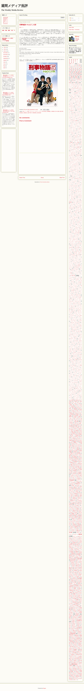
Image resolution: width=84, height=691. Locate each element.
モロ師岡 (76, 359)
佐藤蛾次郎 (80, 433)
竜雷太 (71, 612)
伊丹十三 (78, 424)
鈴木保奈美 (39, 112)
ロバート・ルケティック (77, 394)
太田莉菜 (77, 481)
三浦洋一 (73, 402)
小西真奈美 (79, 497)
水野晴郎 (75, 570)
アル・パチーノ (74, 96)
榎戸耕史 (72, 563)
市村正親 (77, 521)
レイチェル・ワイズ (77, 380)
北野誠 (77, 447)
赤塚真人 (79, 647)
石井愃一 (77, 605)
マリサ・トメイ (72, 351)
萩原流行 (80, 632)
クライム (78, 155)
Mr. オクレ (73, 81)
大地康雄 (74, 470)
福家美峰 (79, 610)
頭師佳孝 (74, 668)
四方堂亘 (77, 459)
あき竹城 (72, 88)
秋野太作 (70, 611)
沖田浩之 (71, 575)
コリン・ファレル (78, 176)
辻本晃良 (79, 648)
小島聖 (73, 492)
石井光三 (72, 605)
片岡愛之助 (71, 590)
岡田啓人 (80, 511)
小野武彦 (79, 498)
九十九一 (70, 417)
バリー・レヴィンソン (76, 287)
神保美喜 (74, 610)
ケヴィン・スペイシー (77, 170)
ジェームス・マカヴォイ (77, 188)
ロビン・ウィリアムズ (74, 395)
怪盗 (81, 526)
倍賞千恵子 (78, 435)
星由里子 (75, 534)
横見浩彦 (73, 564)
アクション (32, 111)
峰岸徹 (75, 515)
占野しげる (73, 449)
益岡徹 (77, 599)
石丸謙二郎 (75, 604)
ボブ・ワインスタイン (76, 328)
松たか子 (75, 547)
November (5, 54)
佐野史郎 (76, 434)
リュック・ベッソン (77, 372)
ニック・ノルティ (75, 280)
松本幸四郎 (71, 550)
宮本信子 (73, 489)
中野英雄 (72, 414)
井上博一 (71, 421)
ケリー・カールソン (77, 172)
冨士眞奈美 (76, 440)
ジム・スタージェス (77, 202)
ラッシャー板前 (79, 365)
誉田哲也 (75, 644)
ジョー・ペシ (71, 210)
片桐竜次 (71, 592)
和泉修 (79, 456)
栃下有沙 (76, 555)
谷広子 (71, 645)
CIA (69, 80)
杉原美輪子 (79, 543)
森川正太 (72, 561)
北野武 (74, 447)
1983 (71, 68)
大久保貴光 (79, 468)
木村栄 (77, 541)
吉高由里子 (76, 454)
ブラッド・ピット (76, 303)
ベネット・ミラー (73, 316)
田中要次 (79, 595)
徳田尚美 (80, 525)
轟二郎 (75, 648)
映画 (58, 111)
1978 (70, 67)
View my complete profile (77, 39)
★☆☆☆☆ (79, 63)
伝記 (76, 429)
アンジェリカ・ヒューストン (77, 99)
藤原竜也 (76, 634)
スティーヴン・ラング (74, 238)
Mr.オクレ (79, 81)
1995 (74, 72)
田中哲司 (70, 595)
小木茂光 (70, 493)
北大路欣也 (79, 444)
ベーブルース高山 (79, 315)
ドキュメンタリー (75, 269)
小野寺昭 (74, 498)
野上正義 (71, 653)
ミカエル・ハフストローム (76, 353)
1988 (77, 69)
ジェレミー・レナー (75, 199)
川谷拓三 (73, 519)
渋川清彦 (74, 582)
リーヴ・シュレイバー (76, 367)
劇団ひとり (76, 442)
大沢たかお (79, 474)
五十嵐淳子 (75, 420)
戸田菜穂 (80, 527)
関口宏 (70, 662)
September (5, 58)
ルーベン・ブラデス (72, 375)
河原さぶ (72, 576)
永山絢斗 (73, 571)
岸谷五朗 (72, 514)
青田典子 (74, 666)
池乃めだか (71, 574)
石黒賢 (70, 610)
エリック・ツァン (75, 134)
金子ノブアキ (77, 655)
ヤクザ (80, 359)
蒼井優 (79, 633)
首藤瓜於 (70, 669)
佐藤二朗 (73, 431)
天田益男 (71, 480)
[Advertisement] (42, 163)
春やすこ (74, 536)
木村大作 (76, 540)
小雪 (70, 499)
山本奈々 (75, 504)
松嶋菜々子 (79, 549)
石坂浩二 (80, 606)
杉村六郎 (61, 111)
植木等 (77, 562)
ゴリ (73, 176)
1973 (73, 66)
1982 (81, 67)
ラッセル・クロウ (73, 366)
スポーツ (72, 245)
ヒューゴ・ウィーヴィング (74, 295)
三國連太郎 (77, 400)
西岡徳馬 (73, 638)
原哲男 (78, 449)
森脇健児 (72, 562)
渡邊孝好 (72, 585)
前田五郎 (80, 441)
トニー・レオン (78, 270)
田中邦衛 (70, 596)
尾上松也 (74, 499)
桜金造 (74, 558)
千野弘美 (73, 448)
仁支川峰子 (80, 422)
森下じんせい (79, 560)
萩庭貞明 (72, 633)
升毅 (78, 448)
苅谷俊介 (73, 627)
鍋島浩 (79, 659)
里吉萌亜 (74, 652)
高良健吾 (77, 675)
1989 (81, 69)
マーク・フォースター (73, 332)
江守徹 (75, 572)
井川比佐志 (44, 111)
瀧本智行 (79, 589)
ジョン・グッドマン (77, 225)
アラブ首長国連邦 (74, 92)
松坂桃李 (76, 548)
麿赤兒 (74, 677)
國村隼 (73, 460)
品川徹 (70, 457)
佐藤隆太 (71, 434)
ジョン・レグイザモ (75, 232)
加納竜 (73, 443)
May (4, 65)
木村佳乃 (71, 540)
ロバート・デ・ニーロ (73, 390)
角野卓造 (70, 644)
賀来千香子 (30, 112)
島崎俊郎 (80, 515)
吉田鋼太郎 (71, 454)
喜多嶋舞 (80, 457)
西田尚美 (77, 641)
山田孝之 (71, 507)
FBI (72, 80)
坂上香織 (78, 460)
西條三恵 (80, 640)
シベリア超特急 (5, 40)
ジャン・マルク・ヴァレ (75, 205)
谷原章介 (80, 644)
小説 (12, 30)
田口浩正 (73, 597)
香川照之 (75, 669)
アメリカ (79, 91)
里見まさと (80, 652)
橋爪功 (77, 565)
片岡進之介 (73, 591)
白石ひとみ (72, 599)
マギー (77, 344)
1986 (70, 69)
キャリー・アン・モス (77, 149)
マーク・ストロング (76, 331)
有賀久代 (70, 537)
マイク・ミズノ (73, 338)
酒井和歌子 (73, 651)
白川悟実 (80, 598)
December (5, 52)
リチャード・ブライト (77, 369)
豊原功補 (80, 645)
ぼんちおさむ (74, 329)
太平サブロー (79, 480)
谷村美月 (75, 645)
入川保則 (72, 437)
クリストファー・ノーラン (73, 162)
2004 (70, 75)
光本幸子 (76, 436)
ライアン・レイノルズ (78, 364)
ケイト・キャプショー (74, 168)
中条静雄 (73, 411)
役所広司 (74, 525)
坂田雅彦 (75, 461)
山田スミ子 (80, 506)
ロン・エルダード (76, 397)
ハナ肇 (80, 285)
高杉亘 (74, 672)
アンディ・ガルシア (78, 103)
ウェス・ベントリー (72, 118)
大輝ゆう (73, 477)
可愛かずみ (72, 453)
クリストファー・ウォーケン (75, 161)
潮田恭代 (70, 589)
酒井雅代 (78, 651)
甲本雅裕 (75, 598)
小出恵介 (77, 491)
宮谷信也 (78, 489)
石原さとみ (75, 606)
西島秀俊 (78, 638)
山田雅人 (77, 508)
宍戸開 (74, 486)
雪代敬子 (77, 665)
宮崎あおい (75, 487)
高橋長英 (80, 673)
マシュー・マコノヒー (74, 346)
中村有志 (75, 409)
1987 (28, 111)
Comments (73, 20)
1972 (70, 66)
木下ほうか (76, 537)
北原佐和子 (73, 444)
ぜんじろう (78, 245)
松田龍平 (72, 551)
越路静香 (70, 648)
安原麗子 (78, 485)
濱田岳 (75, 589)
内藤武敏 (71, 440)
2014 (5, 47)
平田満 (78, 524)
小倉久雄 (71, 491)
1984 (75, 68)
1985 (79, 68)
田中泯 (75, 595)
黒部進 (71, 679)
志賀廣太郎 (76, 526)
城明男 (71, 462)
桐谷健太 (77, 557)
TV (14, 30)
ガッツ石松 (76, 142)
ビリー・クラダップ (72, 296)
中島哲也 (79, 408)
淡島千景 (73, 581)
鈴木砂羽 (75, 659)
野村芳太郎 (79, 654)
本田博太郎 (74, 542)
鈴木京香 (71, 658)
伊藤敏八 (78, 427)
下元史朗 (80, 404)
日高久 (78, 532)
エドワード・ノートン (76, 127)
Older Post (62, 177)
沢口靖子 (76, 575)
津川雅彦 (80, 578)
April (4, 67)
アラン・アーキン (79, 94)
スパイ (80, 242)
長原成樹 (70, 660)
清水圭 (77, 581)
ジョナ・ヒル (74, 220)
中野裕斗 (77, 414)
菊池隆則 (70, 632)
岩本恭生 (80, 513)
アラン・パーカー (73, 95)
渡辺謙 (75, 584)
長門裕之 (79, 661)
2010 (81, 76)
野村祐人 (73, 654)
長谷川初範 (74, 661)
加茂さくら (77, 443)
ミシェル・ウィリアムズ (73, 354)
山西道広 (73, 510)
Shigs (25, 109)
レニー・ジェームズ (78, 383)
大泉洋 (80, 475)
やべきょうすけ (73, 360)
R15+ (70, 82)
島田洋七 (77, 517)
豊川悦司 (72, 646)
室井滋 (77, 486)
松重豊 (76, 551)
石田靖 (79, 609)
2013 (5, 49)
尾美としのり (79, 499)
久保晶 (79, 416)
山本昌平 (72, 505)
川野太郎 (78, 519)
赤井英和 (74, 647)
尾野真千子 (72, 500)
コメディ (36, 111)
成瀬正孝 (72, 527)
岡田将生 (71, 512)
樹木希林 (78, 564)
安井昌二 (73, 485)
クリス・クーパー (72, 156)
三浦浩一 (77, 402)
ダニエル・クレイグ (75, 254)
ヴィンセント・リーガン (76, 117)
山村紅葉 (74, 506)
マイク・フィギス (78, 337)
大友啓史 (76, 469)
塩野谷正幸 (73, 466)
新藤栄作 (78, 531)
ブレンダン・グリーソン (77, 313)
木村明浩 (72, 541)
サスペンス (78, 178)
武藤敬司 (76, 568)
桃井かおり (71, 557)
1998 (73, 73)
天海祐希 (78, 479)
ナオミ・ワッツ (77, 277)
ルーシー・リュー (77, 374)
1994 (70, 72)
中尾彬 (74, 408)
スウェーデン (76, 233)
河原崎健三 (78, 576)
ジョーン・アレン (74, 212)
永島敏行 (77, 571)
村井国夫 (21, 112)
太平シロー (72, 481)
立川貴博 (80, 611)
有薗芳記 (79, 536)
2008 (72, 76)
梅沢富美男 (73, 560)
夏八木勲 (77, 467)
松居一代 (73, 549)
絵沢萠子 (73, 621)
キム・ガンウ (71, 147)
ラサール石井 (72, 365)
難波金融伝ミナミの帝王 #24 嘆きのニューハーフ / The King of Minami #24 (8, 76)
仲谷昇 (73, 424)
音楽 (6, 30)
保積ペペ (73, 435)
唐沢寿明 (75, 457)
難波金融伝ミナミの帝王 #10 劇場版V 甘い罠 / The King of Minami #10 (8, 93)
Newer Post (22, 177)
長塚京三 (75, 660)
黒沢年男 (75, 678)
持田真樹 (77, 528)
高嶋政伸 (77, 671)
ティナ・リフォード (75, 259)
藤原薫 (81, 634)
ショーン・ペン (78, 213)
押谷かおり (72, 528)
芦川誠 (77, 626)
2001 (71, 74)
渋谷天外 (80, 582)
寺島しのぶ (71, 490)
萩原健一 (75, 632)
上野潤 (76, 404)
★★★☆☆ (74, 62)
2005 (74, 75)
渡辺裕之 (70, 584)
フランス (74, 309)
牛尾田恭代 (76, 592)
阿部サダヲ (76, 662)
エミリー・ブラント (72, 129)
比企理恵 (73, 569)
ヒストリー (78, 294)
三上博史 (72, 400)
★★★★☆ (74, 61)
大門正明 (78, 477)
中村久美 (70, 409)
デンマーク (76, 268)
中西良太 (71, 413)
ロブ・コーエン (77, 396)
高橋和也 (74, 673)
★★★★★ (5, 17)
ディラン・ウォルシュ (76, 261)
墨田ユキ (75, 679)
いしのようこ (72, 110)
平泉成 (73, 524)
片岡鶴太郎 (79, 591)
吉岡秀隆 (78, 453)
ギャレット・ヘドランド (74, 150)
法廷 (77, 577)
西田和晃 (72, 641)
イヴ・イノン (72, 109)
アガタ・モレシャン (77, 87)
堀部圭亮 (80, 463)
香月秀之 (80, 669)
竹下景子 (76, 612)
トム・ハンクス (79, 274)
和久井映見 (74, 456)
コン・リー (77, 177)
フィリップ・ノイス (77, 300)
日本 (56, 111)
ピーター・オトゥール (75, 291)
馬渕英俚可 (76, 670)
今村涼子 (71, 423)
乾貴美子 (75, 417)
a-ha (74, 79)
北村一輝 (71, 446)
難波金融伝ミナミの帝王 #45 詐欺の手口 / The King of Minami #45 (8, 111)
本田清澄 (80, 542)
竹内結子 (71, 615)
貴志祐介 (77, 646)
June (4, 64)
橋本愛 (73, 565)
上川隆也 (74, 403)
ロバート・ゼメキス (77, 389)
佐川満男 (76, 430)
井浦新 (75, 422)
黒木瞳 (70, 678)
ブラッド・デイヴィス (73, 302)
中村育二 (77, 410)
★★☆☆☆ (25, 111)
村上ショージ (72, 546)
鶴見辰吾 (77, 676)
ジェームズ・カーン (76, 184)
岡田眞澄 (76, 512)
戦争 (76, 527)
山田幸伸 (76, 507)
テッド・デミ (71, 264)
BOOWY (78, 79)
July (4, 62)
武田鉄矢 (25, 112)
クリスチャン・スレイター (76, 157)
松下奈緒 (80, 547)
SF (74, 82)
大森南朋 (74, 473)
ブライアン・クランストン (74, 301)
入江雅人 (77, 437)
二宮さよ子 (71, 418)
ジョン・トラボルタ (75, 227)
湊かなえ (70, 588)
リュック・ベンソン (73, 373)
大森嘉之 (80, 473)
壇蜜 (73, 467)
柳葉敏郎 (78, 554)
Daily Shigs (71, 27)
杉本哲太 (71, 544)
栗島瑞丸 (73, 556)
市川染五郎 (80, 520)
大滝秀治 (77, 476)
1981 (77, 67)
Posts (71, 18)
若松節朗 (71, 628)
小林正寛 (80, 493)
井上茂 (76, 421)
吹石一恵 (78, 455)
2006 (77, 75)
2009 (76, 76)
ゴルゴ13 (71, 177)
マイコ (74, 344)
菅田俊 (74, 631)
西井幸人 (72, 637)
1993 (79, 70)
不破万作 (73, 407)
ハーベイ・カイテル (76, 284)
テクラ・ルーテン (77, 263)
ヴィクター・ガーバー (77, 113)
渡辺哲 (79, 583)
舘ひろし (74, 625)
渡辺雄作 (80, 584)
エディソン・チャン (73, 126)
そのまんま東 (76, 247)
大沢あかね (73, 474)
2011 (72, 77)
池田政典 (80, 574)
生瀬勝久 (74, 593)
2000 (81, 73)
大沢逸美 (71, 475)
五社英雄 (80, 420)
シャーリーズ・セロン (74, 203)
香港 (71, 670)
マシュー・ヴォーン (78, 345)
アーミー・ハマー (72, 86)
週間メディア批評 (14, 6)
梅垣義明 (80, 558)
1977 (79, 66)
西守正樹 (77, 637)
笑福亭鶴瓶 (75, 617)
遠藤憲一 (76, 649)
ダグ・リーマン (75, 249)
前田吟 (71, 442)
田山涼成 (78, 597)
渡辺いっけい (73, 583)
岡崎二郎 (78, 510)
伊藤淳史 (75, 428)
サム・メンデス (77, 182)
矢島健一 (71, 603)
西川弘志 (77, 639)
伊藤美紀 (80, 428)
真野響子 (80, 602)
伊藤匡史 (73, 427)
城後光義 (80, 461)
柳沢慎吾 (73, 554)
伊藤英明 (72, 429)
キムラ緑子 (77, 147)
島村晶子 (71, 517)
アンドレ (76, 106)
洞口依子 (74, 578)
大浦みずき (72, 476)
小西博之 (73, 497)
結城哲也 (79, 620)
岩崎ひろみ (74, 513)
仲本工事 (76, 423)
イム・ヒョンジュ (75, 111)
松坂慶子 (71, 548)
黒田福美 (80, 678)
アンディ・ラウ (73, 104)
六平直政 (74, 438)
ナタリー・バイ (71, 278)
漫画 (9, 30)
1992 (75, 70)
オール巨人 (75, 136)
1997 (70, 73)
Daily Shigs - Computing (74, 29)
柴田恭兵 (71, 555)
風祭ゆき (79, 668)
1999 (77, 73)
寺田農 (80, 490)
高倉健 (80, 670)
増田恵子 (78, 466)
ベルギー (74, 317)
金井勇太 (71, 655)
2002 (75, 74)
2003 (79, 74)
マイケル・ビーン (75, 342)
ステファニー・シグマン (73, 242)
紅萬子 (73, 620)
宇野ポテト (78, 484)
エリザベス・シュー (78, 130)
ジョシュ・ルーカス (73, 217)
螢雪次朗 (76, 635)
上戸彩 (79, 403)
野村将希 (34, 112)
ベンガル (80, 320)
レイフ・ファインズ (74, 381)
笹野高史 (80, 617)
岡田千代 (75, 511)
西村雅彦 (75, 640)
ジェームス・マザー (73, 189)
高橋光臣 (78, 672)
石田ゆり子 (75, 609)
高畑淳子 (72, 675)
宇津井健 (71, 484)
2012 (5, 51)
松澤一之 (80, 550)
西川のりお (71, 639)
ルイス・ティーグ (75, 376)
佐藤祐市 (74, 433)
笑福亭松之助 (75, 616)
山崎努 (78, 503)
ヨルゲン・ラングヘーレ (75, 361)
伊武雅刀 (76, 426)
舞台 (78, 625)
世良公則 (78, 407)
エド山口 (79, 128)
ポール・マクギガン (78, 324)
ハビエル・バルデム (73, 286)
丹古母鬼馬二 (76, 415)
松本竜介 (75, 550)
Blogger (44, 688)
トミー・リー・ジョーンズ (73, 271)
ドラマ (40, 111)
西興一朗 (74, 643)
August (5, 60)
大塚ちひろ (80, 470)
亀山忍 (79, 417)
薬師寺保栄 (71, 634)
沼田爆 (74, 577)
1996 (78, 72)
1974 (76, 66)
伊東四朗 (71, 426)
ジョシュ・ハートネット (76, 216)
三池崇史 (75, 401)
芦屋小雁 (73, 626)
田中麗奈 (75, 596)
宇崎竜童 (73, 482)
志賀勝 (71, 526)
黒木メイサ (79, 677)
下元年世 (72, 406)
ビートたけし (75, 293)
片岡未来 (76, 590)
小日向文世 (78, 492)
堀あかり (76, 462)
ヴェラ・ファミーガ (76, 119)
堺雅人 (71, 464)
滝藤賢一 (75, 588)
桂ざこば (78, 556)
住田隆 (79, 429)
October (5, 56)
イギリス (78, 109)
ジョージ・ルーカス (77, 211)
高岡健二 (72, 671)
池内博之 (75, 574)
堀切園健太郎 (73, 463)
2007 (81, 75)
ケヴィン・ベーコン (74, 171)
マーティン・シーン (74, 335)
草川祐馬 (77, 628)
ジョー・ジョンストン (77, 209)
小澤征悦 (76, 496)
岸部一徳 (77, 514)
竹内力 (77, 614)
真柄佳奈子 (75, 602)
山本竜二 (77, 505)
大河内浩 (76, 475)
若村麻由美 (79, 627)
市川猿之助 (72, 521)
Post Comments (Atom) (44, 182)
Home (42, 177)
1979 (74, 67)
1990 (71, 70)
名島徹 (74, 455)
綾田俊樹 (78, 621)
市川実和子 (74, 520)
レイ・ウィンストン (73, 379)
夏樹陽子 (74, 468)
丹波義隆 (74, 416)
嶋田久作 (74, 518)
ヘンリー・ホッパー (73, 321)
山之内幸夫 (79, 500)
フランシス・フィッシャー (77, 307)
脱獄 (70, 625)
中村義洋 (72, 410)
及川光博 (75, 450)
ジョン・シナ (71, 226)
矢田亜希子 (77, 603)
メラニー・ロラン (75, 357)
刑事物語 (48, 111)
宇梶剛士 (78, 482)
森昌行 (77, 561)
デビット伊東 (77, 264)
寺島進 (76, 490)
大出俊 (71, 469)
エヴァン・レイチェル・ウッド (76, 125)
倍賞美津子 (71, 436)
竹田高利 (76, 615)
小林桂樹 (53, 111)
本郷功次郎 (72, 543)
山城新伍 (73, 503)
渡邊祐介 (77, 585)
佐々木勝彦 (71, 430)
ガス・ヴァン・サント (75, 141)
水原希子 (77, 569)
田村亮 (70, 598)
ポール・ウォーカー (75, 322)
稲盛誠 (75, 611)
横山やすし (78, 563)
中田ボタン (79, 411)
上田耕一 (71, 404)
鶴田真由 (72, 676)
